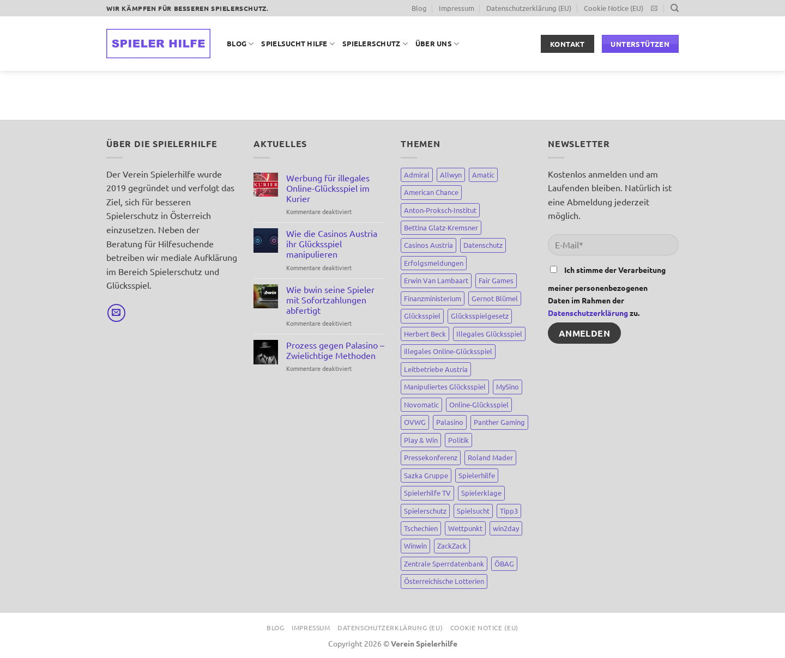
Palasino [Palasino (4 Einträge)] (449, 422)
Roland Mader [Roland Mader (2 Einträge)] (490, 457)
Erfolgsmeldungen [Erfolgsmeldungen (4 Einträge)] (433, 262)
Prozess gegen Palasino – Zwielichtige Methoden (335, 350)
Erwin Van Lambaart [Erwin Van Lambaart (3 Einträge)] (436, 280)
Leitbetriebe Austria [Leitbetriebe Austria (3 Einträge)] (436, 369)
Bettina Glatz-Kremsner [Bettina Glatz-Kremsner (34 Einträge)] (441, 227)
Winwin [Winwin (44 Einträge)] (415, 545)
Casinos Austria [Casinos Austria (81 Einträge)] (428, 244)
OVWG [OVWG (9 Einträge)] (415, 422)
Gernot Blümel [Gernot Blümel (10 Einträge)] (495, 298)
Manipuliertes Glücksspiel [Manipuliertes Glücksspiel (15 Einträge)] (445, 386)
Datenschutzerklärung (588, 313)
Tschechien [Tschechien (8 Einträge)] (421, 528)
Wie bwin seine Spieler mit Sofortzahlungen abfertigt (330, 299)
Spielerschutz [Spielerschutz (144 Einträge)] (425, 510)
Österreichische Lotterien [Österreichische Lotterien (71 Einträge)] (444, 581)
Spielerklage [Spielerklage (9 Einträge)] (481, 492)
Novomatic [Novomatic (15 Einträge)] (421, 404)
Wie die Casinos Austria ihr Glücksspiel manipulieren (331, 243)
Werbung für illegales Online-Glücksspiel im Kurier (328, 188)
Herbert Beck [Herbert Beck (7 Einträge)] (425, 333)
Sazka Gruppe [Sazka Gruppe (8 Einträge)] (426, 475)
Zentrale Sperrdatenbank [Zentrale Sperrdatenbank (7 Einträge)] (444, 563)
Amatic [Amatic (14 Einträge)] (483, 174)
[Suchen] (675, 8)
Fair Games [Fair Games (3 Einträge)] (496, 280)
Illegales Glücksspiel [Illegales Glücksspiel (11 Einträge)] (489, 333)
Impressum (456, 8)
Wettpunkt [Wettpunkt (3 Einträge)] (465, 528)
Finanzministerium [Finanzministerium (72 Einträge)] (432, 298)
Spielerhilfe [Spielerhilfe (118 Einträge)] (476, 475)
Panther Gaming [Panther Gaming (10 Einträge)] (499, 422)
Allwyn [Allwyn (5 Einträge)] (451, 174)
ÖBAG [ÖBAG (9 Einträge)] (504, 563)
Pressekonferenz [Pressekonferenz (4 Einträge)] (430, 457)
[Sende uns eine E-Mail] (654, 9)
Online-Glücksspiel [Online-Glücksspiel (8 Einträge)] (479, 404)
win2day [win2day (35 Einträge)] (506, 528)
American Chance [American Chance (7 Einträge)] (431, 192)
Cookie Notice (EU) (613, 8)
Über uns (437, 44)
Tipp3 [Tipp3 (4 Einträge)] (509, 510)
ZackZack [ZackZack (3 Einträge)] (452, 545)
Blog (419, 8)
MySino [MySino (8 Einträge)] (507, 386)
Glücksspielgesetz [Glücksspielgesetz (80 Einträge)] (480, 315)
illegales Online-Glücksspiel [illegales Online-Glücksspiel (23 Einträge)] (448, 351)
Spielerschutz (375, 44)
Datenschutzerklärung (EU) (528, 8)
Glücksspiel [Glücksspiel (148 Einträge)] (422, 315)
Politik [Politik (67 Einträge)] (458, 439)
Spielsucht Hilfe (298, 44)
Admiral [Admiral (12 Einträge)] (417, 174)
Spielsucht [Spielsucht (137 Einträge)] (473, 510)
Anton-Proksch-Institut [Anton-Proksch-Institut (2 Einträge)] (440, 210)
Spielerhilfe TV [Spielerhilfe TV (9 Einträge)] (427, 492)
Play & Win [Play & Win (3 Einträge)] (421, 439)
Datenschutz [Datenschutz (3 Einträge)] (483, 244)
